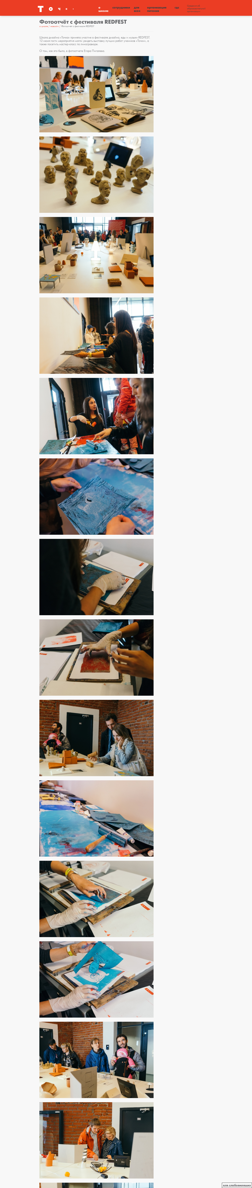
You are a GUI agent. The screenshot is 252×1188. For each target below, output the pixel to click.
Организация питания (156, 9)
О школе (103, 9)
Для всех (137, 9)
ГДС (177, 7)
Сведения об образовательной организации (196, 9)
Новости (54, 26)
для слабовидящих (237, 1185)
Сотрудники (121, 7)
